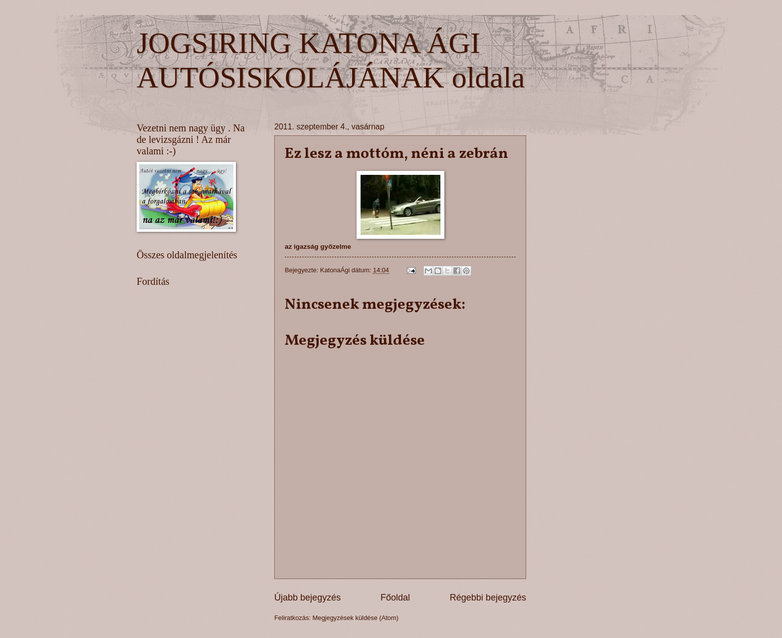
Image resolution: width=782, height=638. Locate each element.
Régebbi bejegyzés (488, 598)
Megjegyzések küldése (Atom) (355, 618)
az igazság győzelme (318, 246)
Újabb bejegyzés (307, 598)
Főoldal (395, 598)
